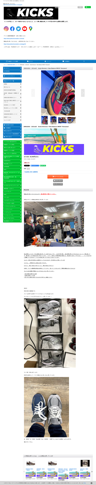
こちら (84, 483)
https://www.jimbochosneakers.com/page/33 (12, 4)
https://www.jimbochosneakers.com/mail (14, 38)
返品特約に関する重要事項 (31, 172)
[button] (84, 61)
